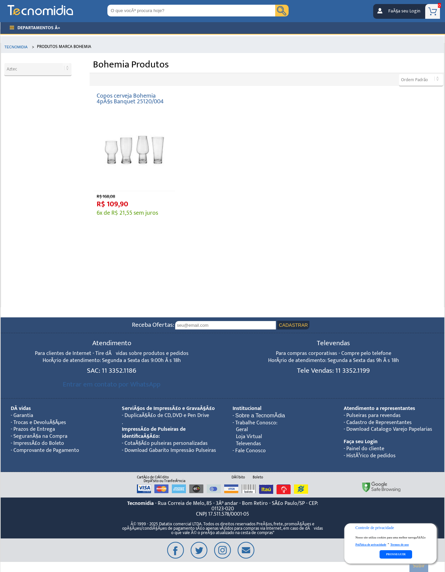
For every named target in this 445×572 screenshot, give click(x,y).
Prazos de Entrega (34, 429)
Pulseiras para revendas (373, 415)
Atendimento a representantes (379, 408)
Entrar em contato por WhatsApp (111, 384)
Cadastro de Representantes (379, 422)
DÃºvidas (21, 408)
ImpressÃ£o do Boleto (38, 443)
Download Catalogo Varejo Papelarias (389, 429)
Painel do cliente (365, 448)
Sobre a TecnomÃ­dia (260, 415)
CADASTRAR (293, 325)
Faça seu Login (361, 441)
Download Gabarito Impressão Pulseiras (170, 450)
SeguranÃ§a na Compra (40, 436)
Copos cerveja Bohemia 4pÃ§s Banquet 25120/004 (130, 99)
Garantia (23, 415)
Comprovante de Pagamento (46, 450)
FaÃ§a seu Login (404, 11)
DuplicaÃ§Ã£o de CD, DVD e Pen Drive (167, 415)
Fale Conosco (250, 450)
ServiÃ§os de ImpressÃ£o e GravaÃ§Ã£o (168, 408)
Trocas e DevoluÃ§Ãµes (39, 422)
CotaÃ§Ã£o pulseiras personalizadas (166, 443)
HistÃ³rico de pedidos (371, 455)
